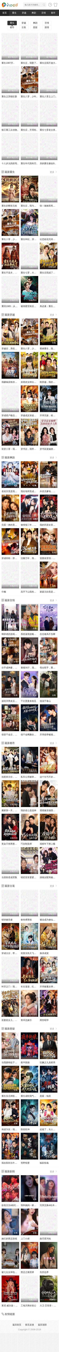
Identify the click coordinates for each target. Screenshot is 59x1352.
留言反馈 (29, 1324)
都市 (53, 12)
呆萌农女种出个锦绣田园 (33, 382)
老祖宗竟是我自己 (10, 491)
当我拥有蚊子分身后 (11, 1062)
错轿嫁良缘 (7, 919)
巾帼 (4, 591)
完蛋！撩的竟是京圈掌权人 (15, 525)
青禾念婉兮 (26, 1020)
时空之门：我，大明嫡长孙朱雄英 (18, 986)
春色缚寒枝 (26, 919)
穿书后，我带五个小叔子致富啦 (36, 449)
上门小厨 (25, 1238)
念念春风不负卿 (47, 634)
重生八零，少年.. (29, 96)
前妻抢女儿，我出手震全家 (15, 1020)
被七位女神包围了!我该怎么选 (16, 1272)
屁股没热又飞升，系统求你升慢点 (37, 953)
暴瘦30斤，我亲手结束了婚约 (35, 667)
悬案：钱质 (45, 1096)
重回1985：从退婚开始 (13, 306)
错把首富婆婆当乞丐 (31, 877)
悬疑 (35, 27)
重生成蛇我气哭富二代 (32, 1096)
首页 (4, 12)
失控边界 (44, 1272)
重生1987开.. (8, 63)
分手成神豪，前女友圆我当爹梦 (17, 667)
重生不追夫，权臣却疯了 (14, 272)
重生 (14, 12)
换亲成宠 (44, 953)
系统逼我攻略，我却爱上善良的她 (37, 634)
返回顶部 (42, 1324)
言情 (43, 12)
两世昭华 (44, 1020)
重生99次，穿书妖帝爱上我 (34, 239)
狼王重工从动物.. (10, 130)
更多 (53, 172)
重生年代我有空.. (29, 163)
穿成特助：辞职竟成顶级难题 (16, 558)
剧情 (47, 27)
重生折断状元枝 (9, 205)
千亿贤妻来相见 (28, 701)
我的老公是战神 (28, 810)
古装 (24, 27)
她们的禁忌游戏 (9, 1238)
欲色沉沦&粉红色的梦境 (13, 1205)
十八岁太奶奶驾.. (10, 163)
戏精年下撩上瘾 (47, 844)
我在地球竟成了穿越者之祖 (34, 491)
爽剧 (34, 12)
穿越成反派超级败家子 (32, 415)
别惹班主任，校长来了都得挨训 (17, 777)
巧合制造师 (26, 844)
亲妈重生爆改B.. (48, 163)
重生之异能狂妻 (9, 96)
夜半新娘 (25, 1062)
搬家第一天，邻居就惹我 (14, 810)
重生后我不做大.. (48, 63)
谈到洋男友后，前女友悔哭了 (16, 701)
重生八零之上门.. (48, 96)
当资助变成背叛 (9, 877)
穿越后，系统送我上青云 (14, 348)
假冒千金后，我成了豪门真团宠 (17, 734)
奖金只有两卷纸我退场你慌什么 (17, 844)
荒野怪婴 (25, 1163)
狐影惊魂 (44, 1163)
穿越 (24, 12)
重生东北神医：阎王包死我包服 (17, 1096)
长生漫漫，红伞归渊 (31, 986)
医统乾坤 (25, 1129)
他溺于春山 (45, 701)
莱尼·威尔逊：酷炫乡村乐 (14, 1305)
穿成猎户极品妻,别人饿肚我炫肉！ (18, 415)
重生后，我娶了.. (29, 63)
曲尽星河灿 (45, 1238)
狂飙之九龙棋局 (47, 1062)
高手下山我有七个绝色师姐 (34, 591)
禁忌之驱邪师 (27, 1272)
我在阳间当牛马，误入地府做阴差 (18, 1163)
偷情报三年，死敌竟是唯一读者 (36, 525)
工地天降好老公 (28, 1305)
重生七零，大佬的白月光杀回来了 (37, 272)
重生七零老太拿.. (48, 130)
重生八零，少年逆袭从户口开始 (17, 239)
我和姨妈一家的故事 (31, 1205)
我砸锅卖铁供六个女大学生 (15, 382)
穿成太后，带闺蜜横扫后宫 (15, 953)
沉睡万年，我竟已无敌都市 (34, 558)
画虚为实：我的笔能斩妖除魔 (16, 1129)
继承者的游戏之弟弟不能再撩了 (17, 634)
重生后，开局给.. (29, 130)
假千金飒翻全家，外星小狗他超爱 (37, 734)
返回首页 (16, 1324)
